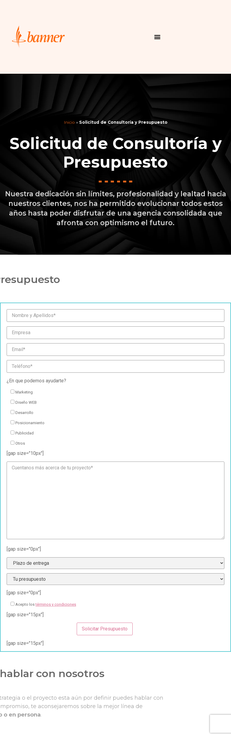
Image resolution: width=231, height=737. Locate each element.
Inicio (69, 122)
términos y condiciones (55, 604)
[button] (157, 37)
